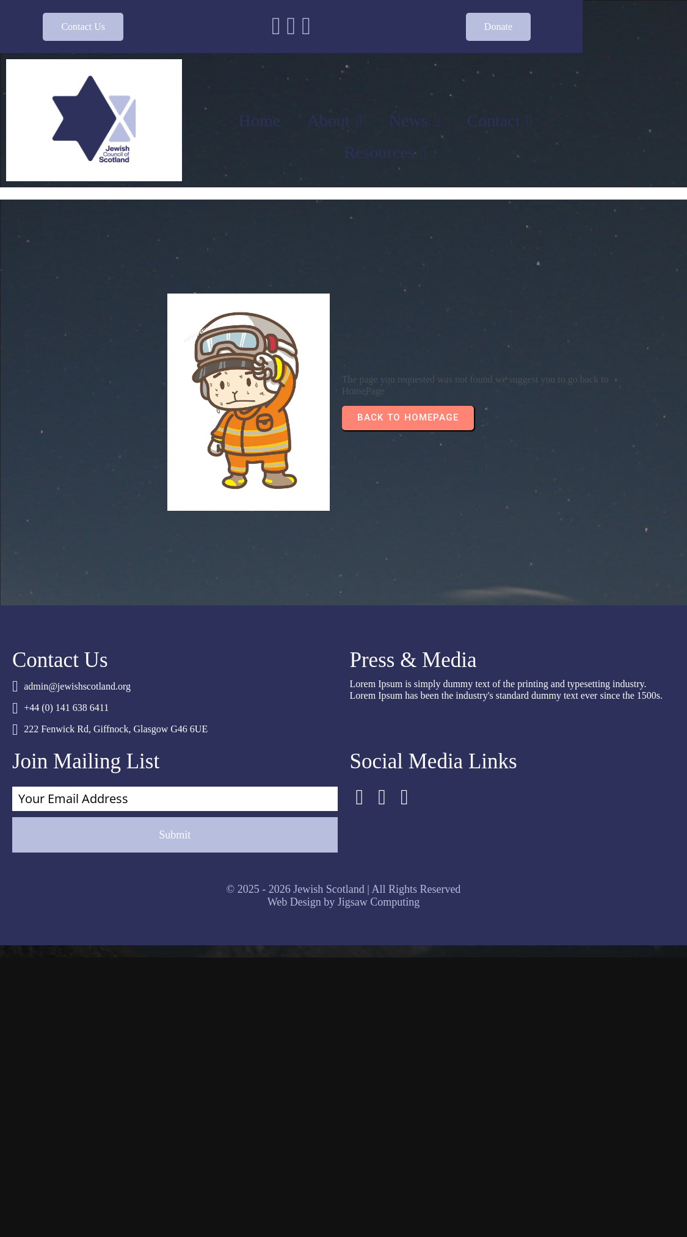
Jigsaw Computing (379, 743)
